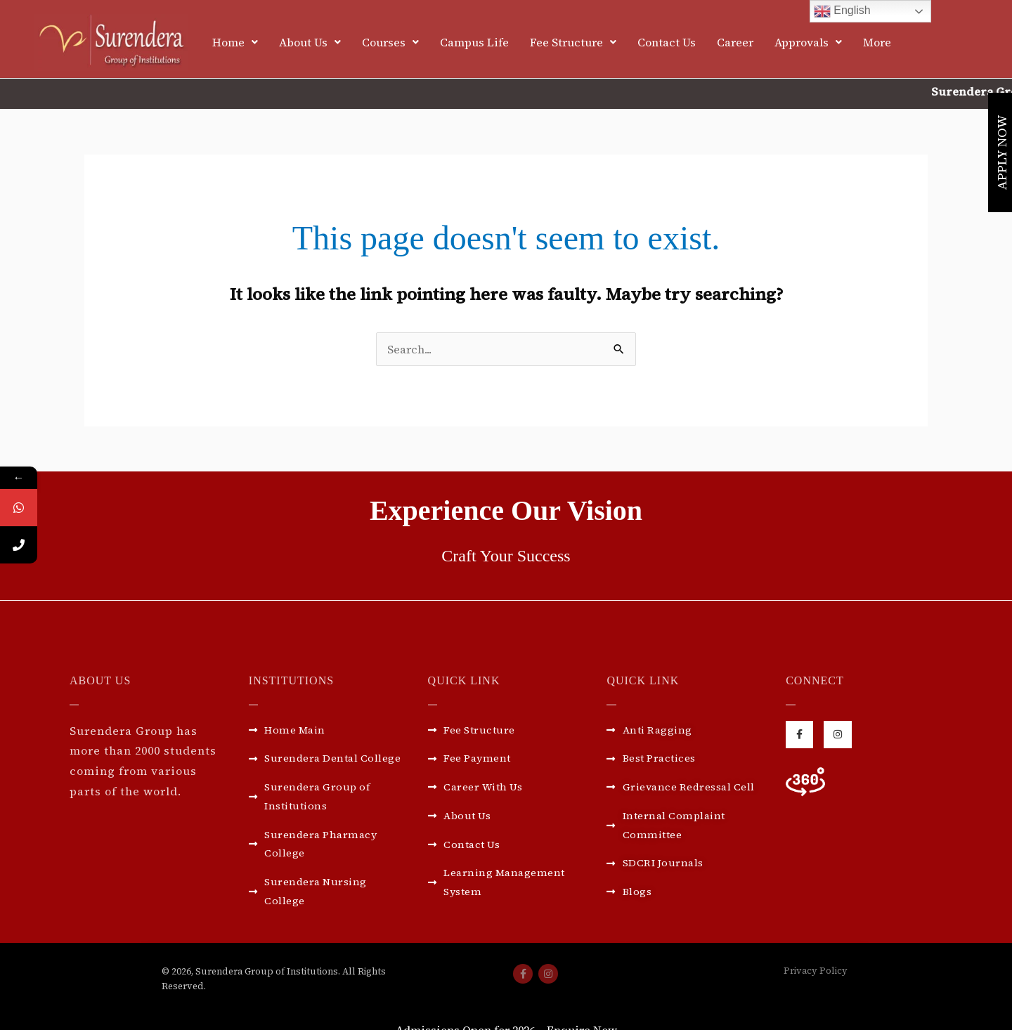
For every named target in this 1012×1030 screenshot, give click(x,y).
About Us (310, 42)
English (842, 11)
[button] (235, 42)
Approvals (808, 42)
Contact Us (666, 42)
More (877, 42)
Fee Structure (573, 42)
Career (735, 42)
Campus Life (474, 42)
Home (235, 42)
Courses (390, 42)
